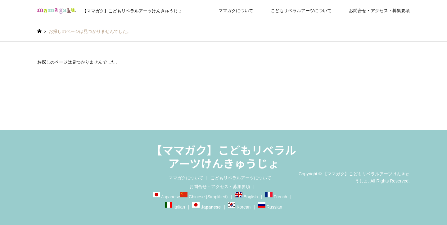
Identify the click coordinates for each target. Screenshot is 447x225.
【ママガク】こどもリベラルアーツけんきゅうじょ (223, 156)
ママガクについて (236, 10)
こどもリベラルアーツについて (301, 10)
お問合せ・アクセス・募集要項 (379, 10)
